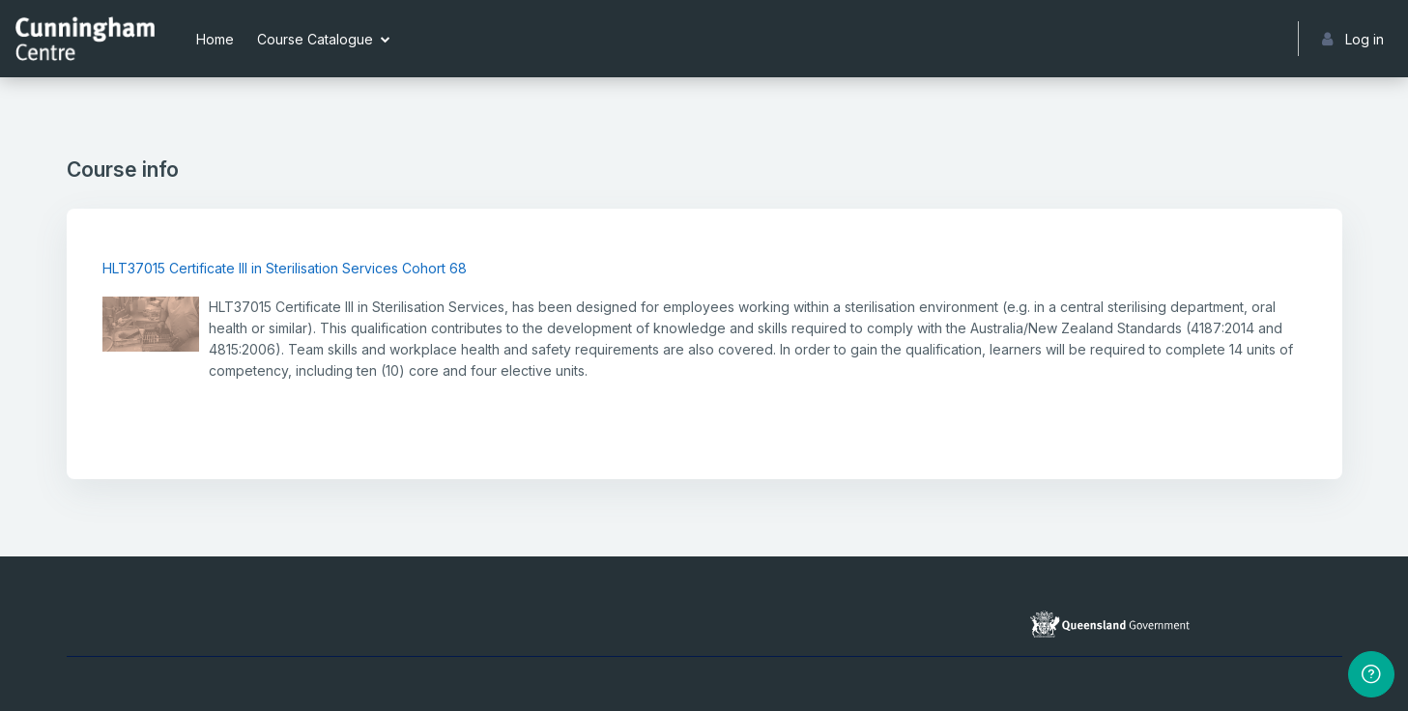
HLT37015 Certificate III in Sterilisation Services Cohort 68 (284, 268)
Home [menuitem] (215, 39)
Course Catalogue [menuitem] (315, 39)
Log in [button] (1353, 39)
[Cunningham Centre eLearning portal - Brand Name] (85, 38)
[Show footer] (1371, 674)
